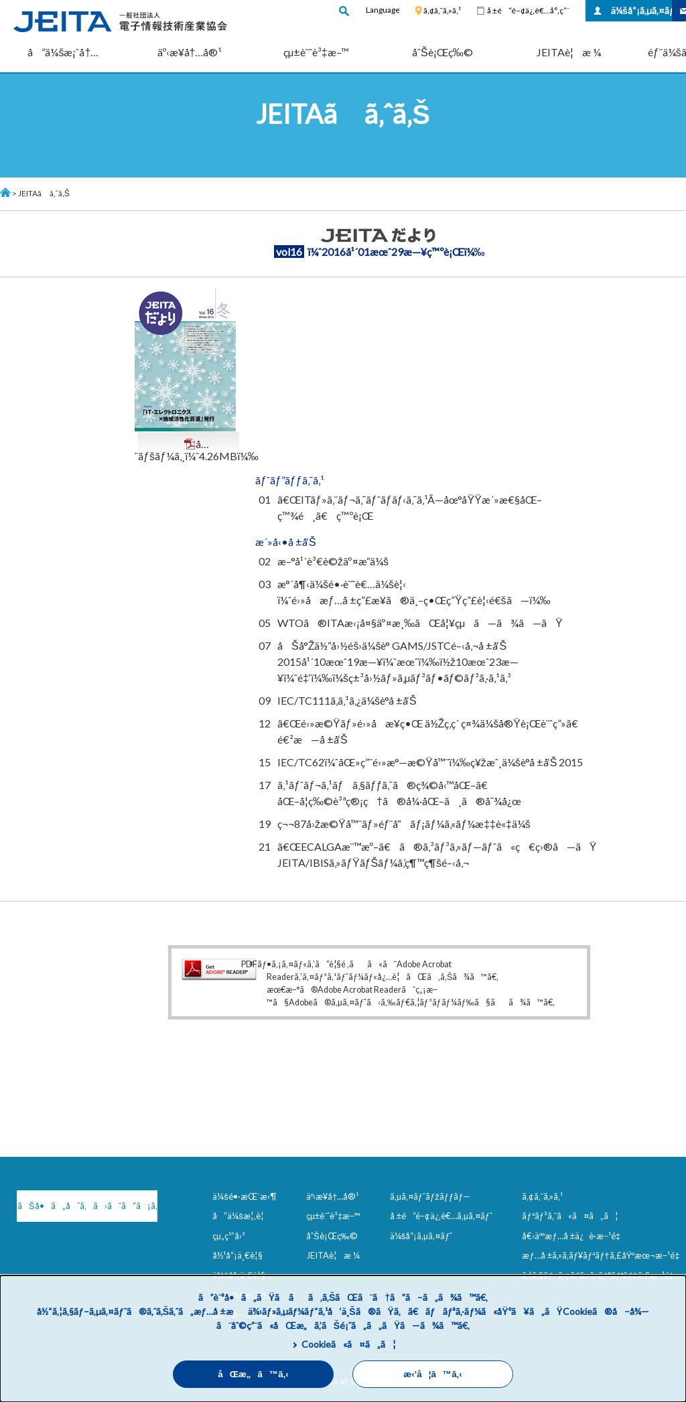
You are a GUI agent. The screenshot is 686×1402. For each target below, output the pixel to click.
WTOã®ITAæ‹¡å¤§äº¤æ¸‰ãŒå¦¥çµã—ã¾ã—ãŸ (420, 622)
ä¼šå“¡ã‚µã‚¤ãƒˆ (641, 10)
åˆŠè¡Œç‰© (442, 52)
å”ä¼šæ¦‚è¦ (241, 1215)
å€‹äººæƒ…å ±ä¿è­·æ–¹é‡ (573, 1236)
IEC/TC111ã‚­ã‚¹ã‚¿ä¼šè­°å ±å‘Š (347, 700)
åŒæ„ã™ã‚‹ (253, 1374)
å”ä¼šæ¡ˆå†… (62, 52)
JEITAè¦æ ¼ (569, 52)
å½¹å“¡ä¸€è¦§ (237, 1255)
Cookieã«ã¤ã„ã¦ (348, 1344)
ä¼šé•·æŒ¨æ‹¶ (244, 1196)
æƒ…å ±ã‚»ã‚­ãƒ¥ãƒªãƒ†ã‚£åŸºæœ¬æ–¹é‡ (603, 1255)
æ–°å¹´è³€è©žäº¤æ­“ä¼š (333, 561)
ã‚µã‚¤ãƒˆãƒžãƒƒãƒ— (430, 1196)
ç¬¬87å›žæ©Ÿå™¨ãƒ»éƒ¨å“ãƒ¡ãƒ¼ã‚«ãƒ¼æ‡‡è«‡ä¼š (404, 823)
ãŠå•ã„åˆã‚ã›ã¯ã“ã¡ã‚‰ (87, 1205)
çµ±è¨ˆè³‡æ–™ (316, 52)
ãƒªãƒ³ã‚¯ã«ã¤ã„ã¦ (570, 1215)
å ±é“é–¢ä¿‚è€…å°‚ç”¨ (528, 10)
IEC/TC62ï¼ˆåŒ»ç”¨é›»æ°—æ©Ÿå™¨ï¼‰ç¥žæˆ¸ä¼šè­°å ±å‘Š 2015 (430, 762)
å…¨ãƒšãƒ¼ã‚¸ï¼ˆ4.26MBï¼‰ (197, 450)
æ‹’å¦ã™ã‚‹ (432, 1374)
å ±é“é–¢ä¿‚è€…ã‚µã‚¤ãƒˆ (441, 1215)
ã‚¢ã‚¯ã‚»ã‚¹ (442, 10)
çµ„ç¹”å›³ (228, 1236)
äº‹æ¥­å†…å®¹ (189, 52)
